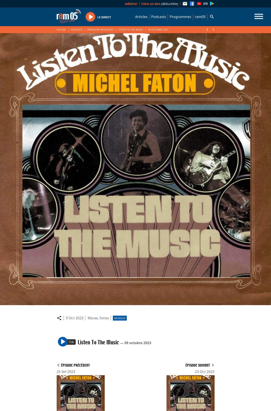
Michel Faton (98, 318)
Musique (119, 318)
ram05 (200, 16)
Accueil (61, 29)
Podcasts (158, 16)
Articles (141, 16)
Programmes (180, 16)
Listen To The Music (130, 29)
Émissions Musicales (100, 29)
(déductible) (159, 4)
